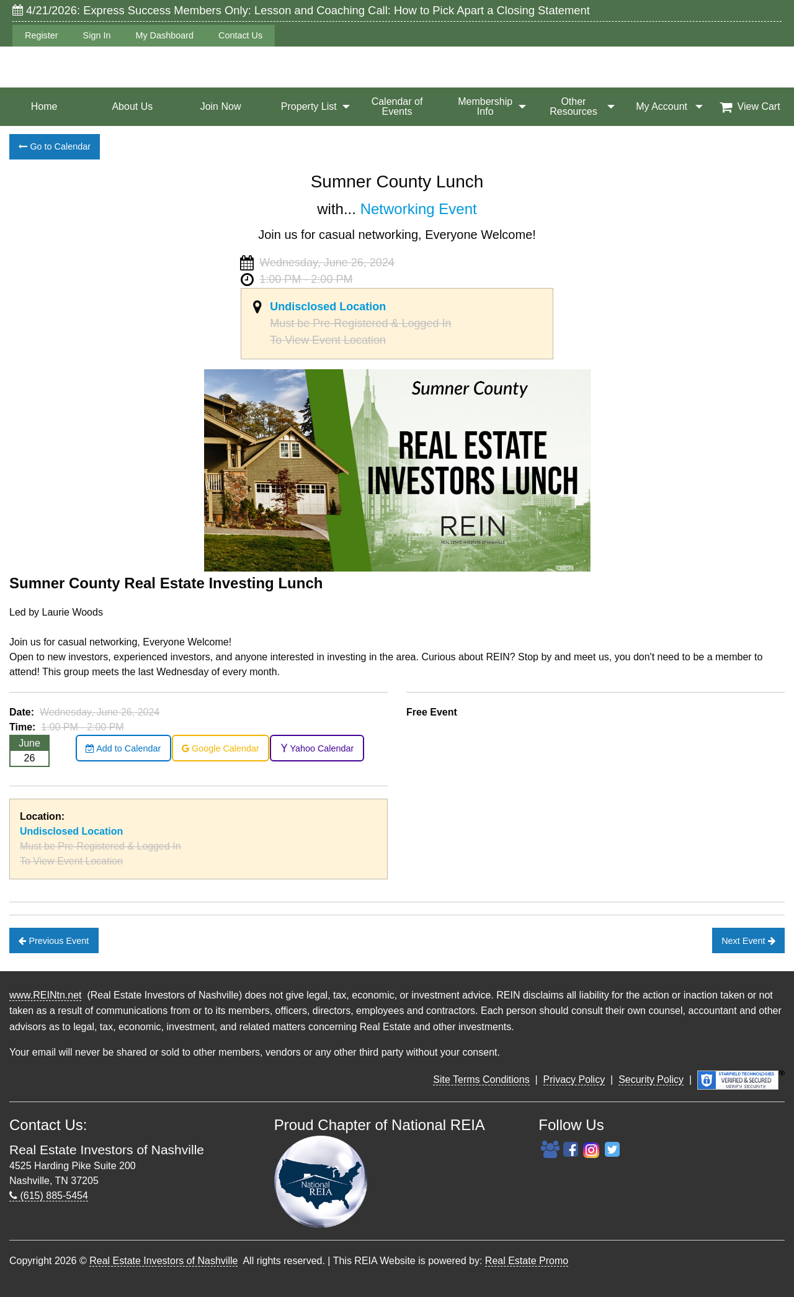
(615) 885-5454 (48, 1195)
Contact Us (240, 35)
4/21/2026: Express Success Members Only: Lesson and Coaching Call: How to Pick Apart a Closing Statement (301, 10)
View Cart (750, 106)
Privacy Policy (574, 1079)
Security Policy (651, 1079)
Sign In (97, 35)
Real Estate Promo (526, 1260)
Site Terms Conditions (481, 1079)
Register (41, 35)
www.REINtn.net (45, 995)
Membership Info (485, 106)
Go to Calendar (55, 146)
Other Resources (573, 106)
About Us (132, 106)
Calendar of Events (397, 106)
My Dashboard (164, 35)
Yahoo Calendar (317, 748)
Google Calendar (220, 748)
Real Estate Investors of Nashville (163, 1260)
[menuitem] (44, 107)
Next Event (748, 941)
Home (44, 106)
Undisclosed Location (328, 306)
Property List (309, 106)
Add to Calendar (123, 748)
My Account (661, 106)
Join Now (220, 106)
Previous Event (54, 941)
